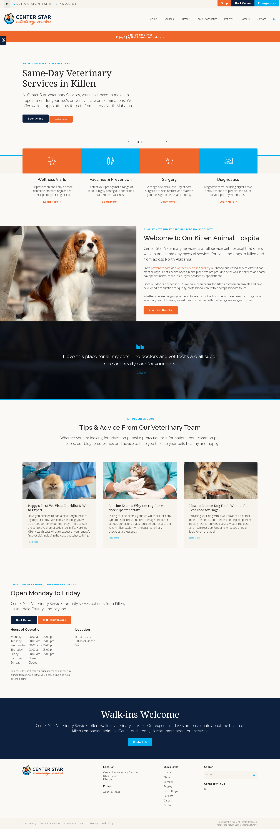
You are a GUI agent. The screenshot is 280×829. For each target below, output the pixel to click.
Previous (129, 142)
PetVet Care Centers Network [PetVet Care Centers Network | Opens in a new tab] (242, 824)
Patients (229, 19)
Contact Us (140, 742)
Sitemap (94, 823)
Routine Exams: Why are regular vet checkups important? (137, 507)
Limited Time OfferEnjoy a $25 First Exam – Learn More (138, 36)
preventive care (161, 268)
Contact (261, 19)
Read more (33, 541)
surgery (205, 268)
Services (169, 19)
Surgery (185, 19)
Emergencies (264, 4)
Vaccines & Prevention (111, 179)
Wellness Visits (52, 179)
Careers (245, 19)
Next (151, 142)
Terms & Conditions (50, 823)
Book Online (236, 4)
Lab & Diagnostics (206, 19)
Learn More (50, 201)
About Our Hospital (161, 310)
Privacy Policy (29, 823)
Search (82, 823)
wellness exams (187, 268)
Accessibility (69, 823)
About (153, 19)
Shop (212, 4)
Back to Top (107, 823)
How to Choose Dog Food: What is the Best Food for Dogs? (218, 507)
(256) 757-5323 (67, 4)
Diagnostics (228, 179)
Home (167, 772)
